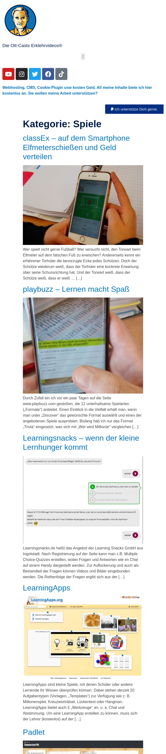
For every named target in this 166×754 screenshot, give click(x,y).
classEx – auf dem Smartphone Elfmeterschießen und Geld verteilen (76, 147)
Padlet (34, 732)
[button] (83, 57)
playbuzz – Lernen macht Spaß (76, 289)
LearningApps (46, 588)
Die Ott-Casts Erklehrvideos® (32, 45)
